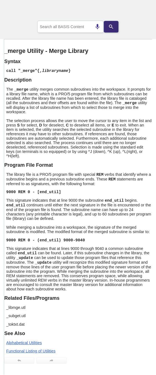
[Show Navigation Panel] (141, 11)
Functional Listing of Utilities (30, 351)
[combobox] (70, 27)
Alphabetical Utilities (24, 343)
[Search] (111, 27)
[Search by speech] (97, 26)
